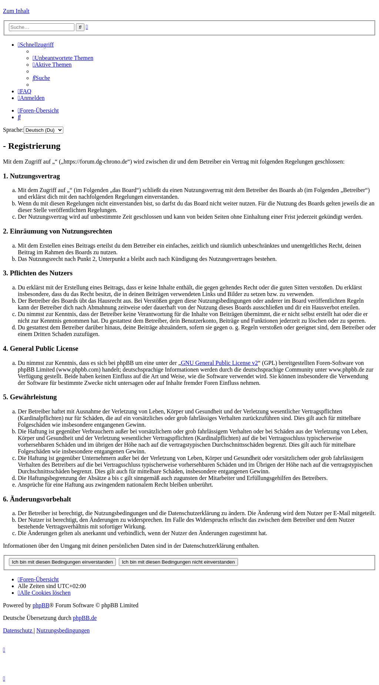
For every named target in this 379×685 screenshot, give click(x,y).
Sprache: (13, 130)
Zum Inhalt (16, 11)
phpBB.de (85, 618)
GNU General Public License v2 (219, 363)
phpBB (41, 605)
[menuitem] (63, 58)
